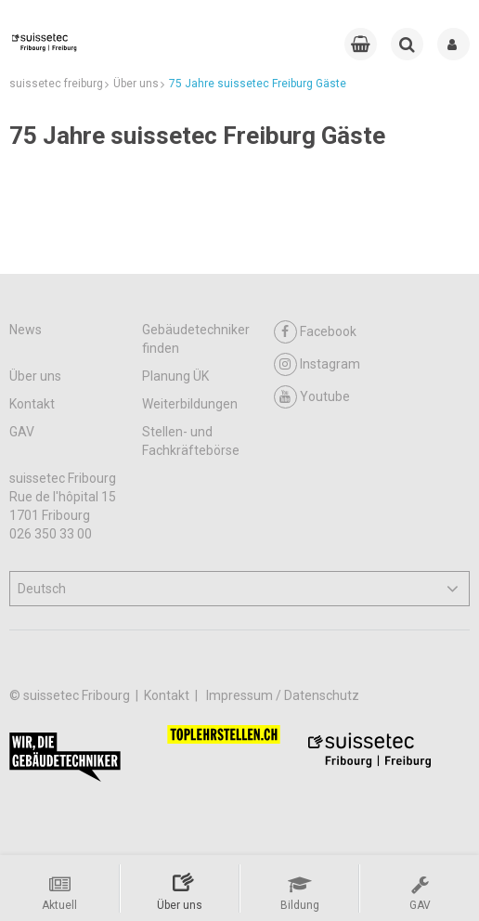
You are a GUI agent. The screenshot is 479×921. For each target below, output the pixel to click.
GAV (21, 431)
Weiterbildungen (190, 403)
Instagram (317, 364)
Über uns (35, 376)
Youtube (312, 397)
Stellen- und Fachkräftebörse (191, 441)
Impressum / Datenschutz (282, 695)
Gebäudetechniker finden (196, 339)
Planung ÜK (175, 376)
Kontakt (32, 403)
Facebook (315, 332)
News (25, 329)
